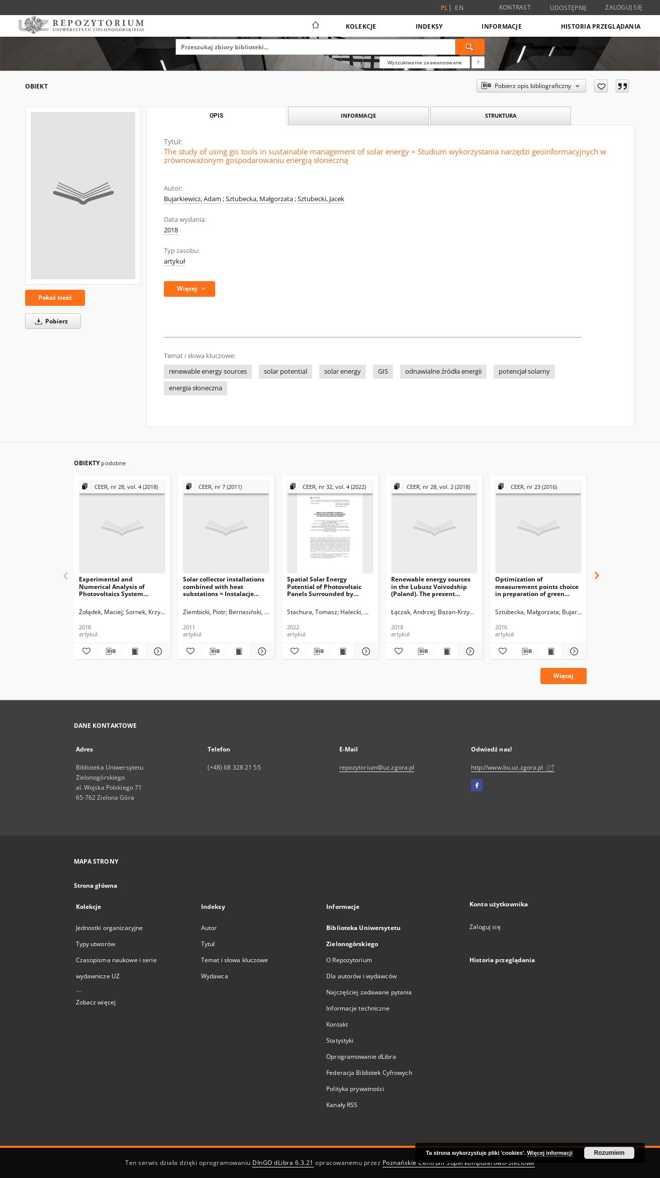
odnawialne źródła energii (443, 371)
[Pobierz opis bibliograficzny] (110, 651)
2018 (171, 230)
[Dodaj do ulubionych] (601, 86)
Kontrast (515, 7)
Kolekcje (361, 26)
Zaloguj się (623, 7)
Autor (209, 927)
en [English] (459, 8)
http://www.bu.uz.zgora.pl (512, 767)
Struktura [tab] (501, 115)
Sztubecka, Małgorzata (259, 199)
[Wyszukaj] (470, 47)
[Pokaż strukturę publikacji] (122, 487)
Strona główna (96, 885)
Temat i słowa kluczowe (234, 960)
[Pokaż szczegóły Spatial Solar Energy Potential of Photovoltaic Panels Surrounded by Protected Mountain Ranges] (364, 651)
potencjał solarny (524, 371)
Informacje (502, 26)
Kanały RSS (341, 1105)
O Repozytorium (349, 960)
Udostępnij (568, 8)
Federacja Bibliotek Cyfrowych (369, 1072)
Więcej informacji (550, 1153)
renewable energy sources (208, 371)
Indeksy (429, 26)
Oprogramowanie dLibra (361, 1056)
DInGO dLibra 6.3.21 (283, 1162)
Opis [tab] (216, 115)
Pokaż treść (55, 297)
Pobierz (50, 321)
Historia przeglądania (600, 26)
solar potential (285, 371)
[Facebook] (477, 785)
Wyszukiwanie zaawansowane (425, 62)
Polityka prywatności (355, 1088)
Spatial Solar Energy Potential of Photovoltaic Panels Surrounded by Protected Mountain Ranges (328, 586)
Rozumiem (609, 1152)
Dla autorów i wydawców (361, 976)
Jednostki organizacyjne (109, 927)
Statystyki (339, 1040)
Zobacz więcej (96, 1002)
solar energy (342, 371)
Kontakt (337, 1024)
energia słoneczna (195, 388)
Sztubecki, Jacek (321, 199)
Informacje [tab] (358, 115)
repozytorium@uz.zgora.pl (377, 767)
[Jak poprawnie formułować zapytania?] (478, 62)
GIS (383, 371)
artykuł (174, 261)
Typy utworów (95, 944)
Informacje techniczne (358, 1008)
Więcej (563, 675)
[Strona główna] (315, 26)
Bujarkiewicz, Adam (192, 199)
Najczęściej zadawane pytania (369, 992)
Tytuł (208, 944)
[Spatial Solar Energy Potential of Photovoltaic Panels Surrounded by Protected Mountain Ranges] (330, 527)
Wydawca (214, 976)
